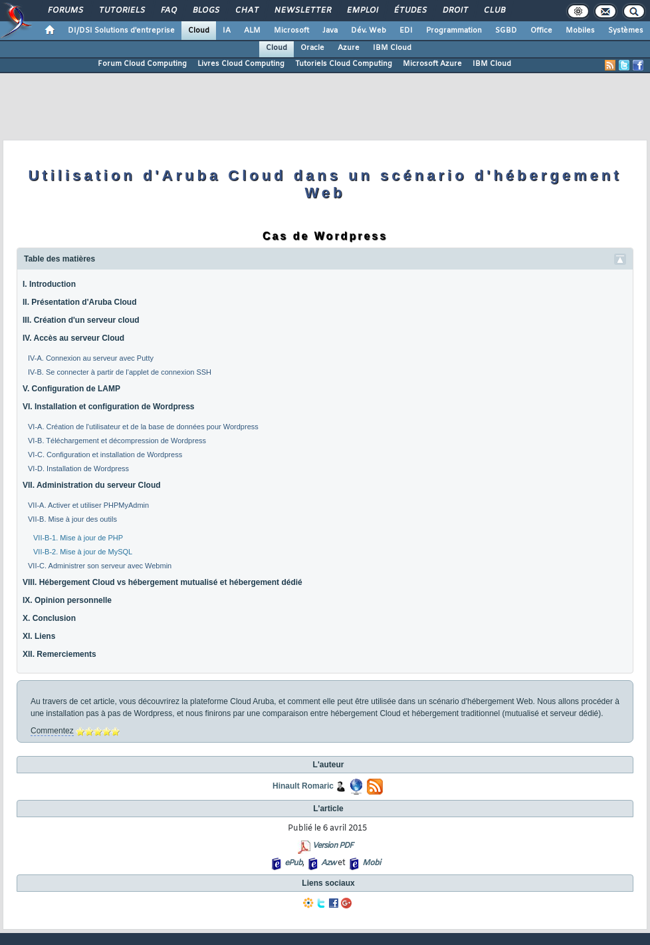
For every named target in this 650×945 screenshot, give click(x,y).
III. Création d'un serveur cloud (81, 320)
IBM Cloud (392, 48)
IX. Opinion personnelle (67, 600)
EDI (406, 30)
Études (409, 10)
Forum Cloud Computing (142, 64)
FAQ (168, 10)
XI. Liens (39, 636)
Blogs (205, 10)
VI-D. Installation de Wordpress (78, 468)
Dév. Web (368, 30)
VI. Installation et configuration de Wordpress (108, 406)
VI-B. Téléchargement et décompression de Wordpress (117, 441)
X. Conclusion (49, 618)
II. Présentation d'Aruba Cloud (80, 302)
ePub (293, 863)
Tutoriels (121, 10)
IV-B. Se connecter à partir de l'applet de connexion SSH (119, 372)
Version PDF (332, 846)
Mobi (371, 863)
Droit (455, 10)
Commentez (52, 730)
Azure (349, 48)
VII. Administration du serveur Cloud (92, 485)
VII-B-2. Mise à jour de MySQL (82, 552)
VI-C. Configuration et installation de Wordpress (105, 455)
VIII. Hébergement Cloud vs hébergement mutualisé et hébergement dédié (162, 582)
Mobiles (580, 30)
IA (227, 30)
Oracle (312, 48)
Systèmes (625, 30)
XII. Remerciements (59, 654)
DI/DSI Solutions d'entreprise (121, 30)
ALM (252, 30)
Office (541, 30)
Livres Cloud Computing (240, 64)
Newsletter (302, 10)
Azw (328, 863)
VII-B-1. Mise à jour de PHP (78, 538)
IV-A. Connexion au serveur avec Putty (91, 358)
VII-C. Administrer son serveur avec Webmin (99, 566)
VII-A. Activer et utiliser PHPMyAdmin (88, 505)
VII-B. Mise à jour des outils (72, 519)
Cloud (198, 30)
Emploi (362, 10)
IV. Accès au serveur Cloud (73, 338)
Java (330, 30)
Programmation (454, 30)
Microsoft (291, 30)
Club (494, 10)
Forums (65, 10)
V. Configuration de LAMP (71, 388)
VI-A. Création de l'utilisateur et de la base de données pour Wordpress (143, 427)
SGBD (506, 30)
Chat (246, 10)
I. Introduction (49, 284)
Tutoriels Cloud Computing (343, 64)
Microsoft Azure (432, 64)
